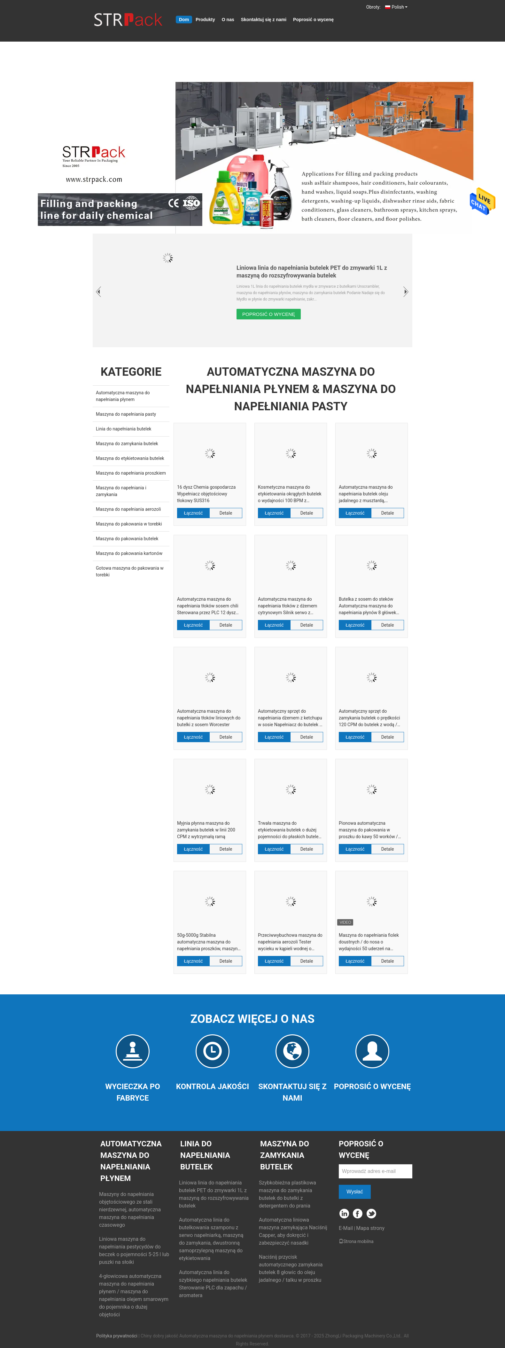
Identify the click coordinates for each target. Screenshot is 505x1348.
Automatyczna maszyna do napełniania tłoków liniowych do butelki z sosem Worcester (208, 718)
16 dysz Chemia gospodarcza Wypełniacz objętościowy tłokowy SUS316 (206, 494)
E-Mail (346, 1228)
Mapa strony (370, 1228)
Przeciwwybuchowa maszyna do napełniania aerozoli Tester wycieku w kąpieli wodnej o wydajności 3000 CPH (290, 942)
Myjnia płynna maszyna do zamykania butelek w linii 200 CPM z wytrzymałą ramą (206, 830)
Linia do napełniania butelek (123, 428)
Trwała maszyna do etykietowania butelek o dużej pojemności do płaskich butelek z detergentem (289, 830)
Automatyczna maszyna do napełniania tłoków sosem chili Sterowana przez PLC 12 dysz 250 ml (207, 606)
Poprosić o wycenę (313, 19)
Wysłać (354, 1191)
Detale (226, 513)
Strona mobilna (356, 1241)
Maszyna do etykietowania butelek (130, 458)
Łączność (193, 513)
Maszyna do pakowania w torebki (129, 523)
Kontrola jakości (212, 1086)
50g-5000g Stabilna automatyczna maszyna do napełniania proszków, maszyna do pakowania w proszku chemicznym (208, 942)
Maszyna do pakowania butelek (127, 538)
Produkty (205, 19)
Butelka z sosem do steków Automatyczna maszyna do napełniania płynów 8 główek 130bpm (367, 606)
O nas (228, 19)
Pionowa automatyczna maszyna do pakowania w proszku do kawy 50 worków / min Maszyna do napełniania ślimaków (368, 830)
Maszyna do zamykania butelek (127, 443)
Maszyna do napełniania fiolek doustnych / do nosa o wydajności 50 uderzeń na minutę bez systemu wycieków (369, 942)
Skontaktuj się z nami (263, 19)
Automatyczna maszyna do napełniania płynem (131, 1161)
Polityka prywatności (116, 1335)
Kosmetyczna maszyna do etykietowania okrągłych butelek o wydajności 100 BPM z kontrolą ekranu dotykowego (290, 494)
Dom (184, 19)
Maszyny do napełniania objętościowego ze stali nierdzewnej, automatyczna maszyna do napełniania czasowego (130, 1209)
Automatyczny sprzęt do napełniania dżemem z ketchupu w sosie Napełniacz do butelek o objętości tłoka (290, 718)
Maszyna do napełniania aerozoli (128, 509)
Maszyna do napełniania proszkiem (131, 473)
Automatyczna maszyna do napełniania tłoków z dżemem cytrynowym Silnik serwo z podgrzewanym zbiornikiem (287, 606)
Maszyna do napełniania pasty (126, 414)
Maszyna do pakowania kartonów (129, 553)
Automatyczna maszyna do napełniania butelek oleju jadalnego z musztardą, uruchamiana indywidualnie (366, 494)
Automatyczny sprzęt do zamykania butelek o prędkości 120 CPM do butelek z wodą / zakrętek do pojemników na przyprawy (369, 718)
